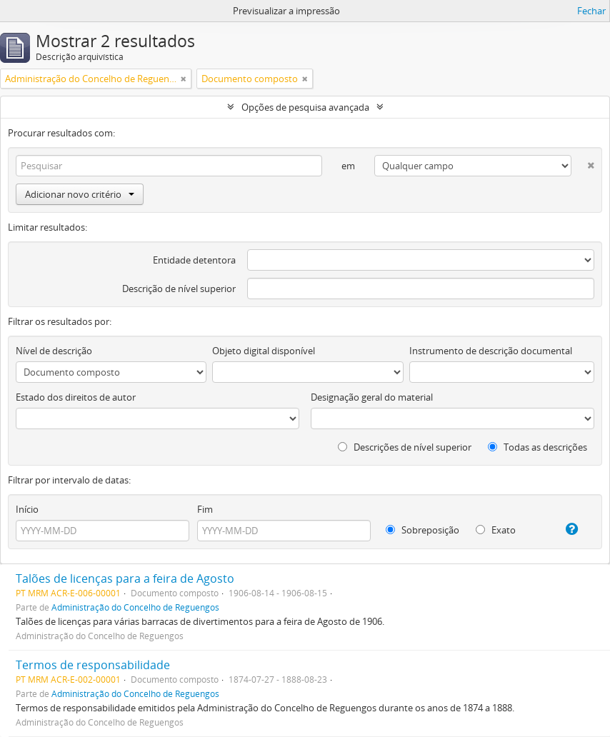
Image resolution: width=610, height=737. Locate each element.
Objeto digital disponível (263, 350)
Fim (205, 509)
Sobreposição (422, 529)
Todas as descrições (537, 447)
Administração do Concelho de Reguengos (135, 607)
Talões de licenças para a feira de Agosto (125, 578)
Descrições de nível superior (404, 447)
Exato (496, 529)
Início (27, 509)
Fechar (591, 10)
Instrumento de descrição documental (490, 350)
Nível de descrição (54, 350)
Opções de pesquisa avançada (305, 107)
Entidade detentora (194, 260)
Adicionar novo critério (79, 194)
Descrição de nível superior (179, 288)
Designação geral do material (372, 397)
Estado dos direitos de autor (76, 397)
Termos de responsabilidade (93, 665)
